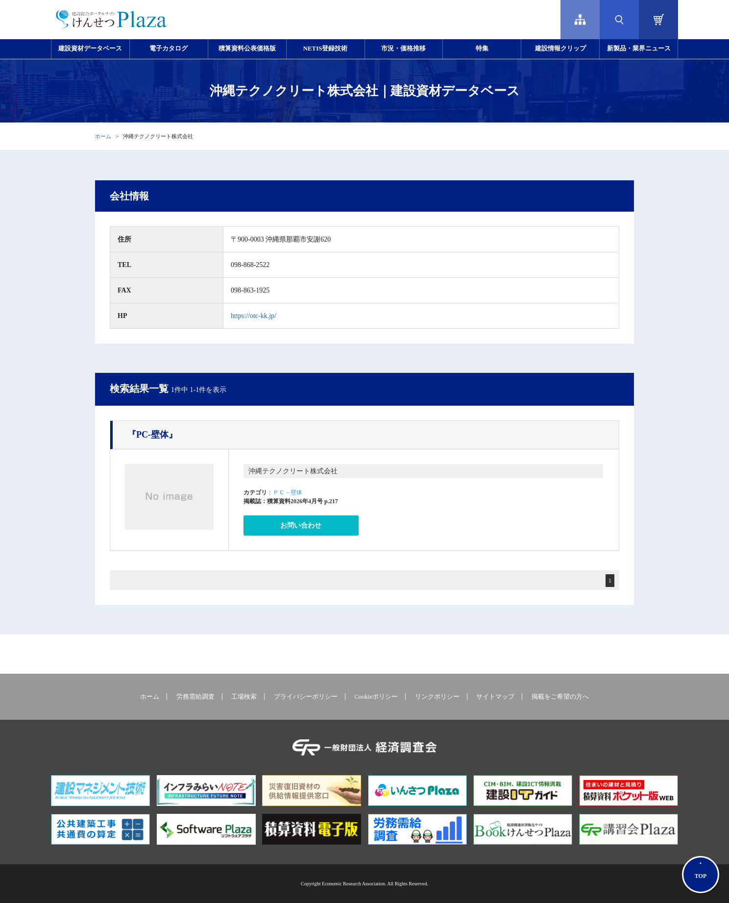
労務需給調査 (195, 696)
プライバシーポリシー (306, 696)
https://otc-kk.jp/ (253, 315)
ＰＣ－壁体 (287, 492)
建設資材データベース (90, 48)
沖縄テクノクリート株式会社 (293, 471)
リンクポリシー (437, 696)
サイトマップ (495, 696)
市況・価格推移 (403, 48)
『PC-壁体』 (152, 434)
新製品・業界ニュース (639, 48)
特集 (482, 48)
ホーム (103, 136)
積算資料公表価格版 (247, 48)
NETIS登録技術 (325, 48)
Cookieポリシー (376, 696)
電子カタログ (168, 48)
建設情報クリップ (560, 48)
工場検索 (244, 696)
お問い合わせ (300, 525)
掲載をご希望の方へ (560, 696)
